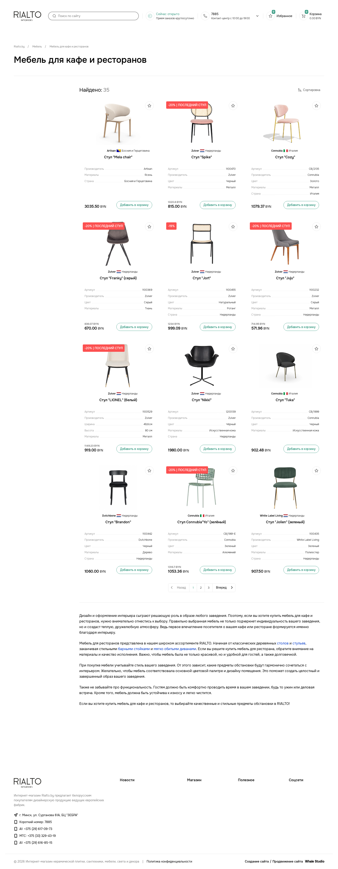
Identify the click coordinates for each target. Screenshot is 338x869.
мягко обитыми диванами (175, 694)
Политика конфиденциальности (169, 861)
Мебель (37, 46)
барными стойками (134, 694)
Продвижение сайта (287, 861)
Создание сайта (257, 861)
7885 (215, 16)
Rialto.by (19, 46)
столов (283, 689)
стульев (299, 689)
